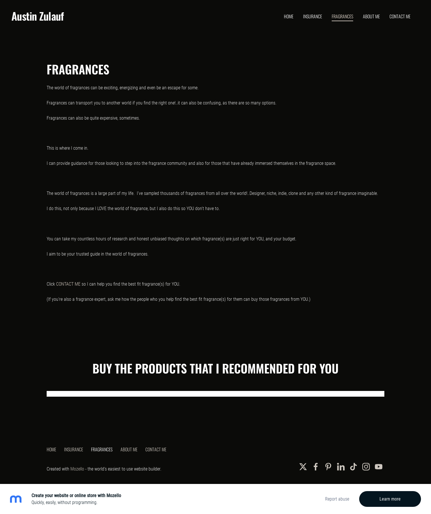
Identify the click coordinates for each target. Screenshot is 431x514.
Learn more (390, 499)
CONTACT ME (68, 284)
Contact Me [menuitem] (400, 16)
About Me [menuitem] (371, 16)
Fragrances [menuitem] (342, 16)
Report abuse (337, 499)
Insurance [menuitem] (312, 16)
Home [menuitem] (288, 16)
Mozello (77, 469)
